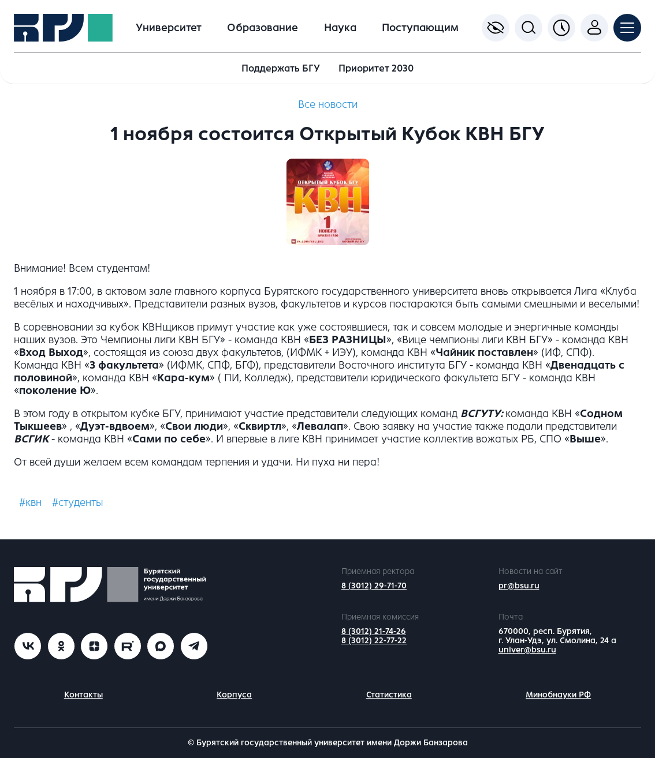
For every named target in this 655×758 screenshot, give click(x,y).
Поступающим (420, 27)
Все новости (328, 104)
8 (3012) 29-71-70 (374, 585)
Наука (340, 27)
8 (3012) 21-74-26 (373, 631)
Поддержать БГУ (280, 68)
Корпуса (234, 695)
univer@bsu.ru (527, 650)
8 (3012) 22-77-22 (374, 640)
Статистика (389, 695)
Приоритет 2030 (376, 68)
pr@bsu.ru (518, 585)
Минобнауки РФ (558, 695)
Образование (262, 27)
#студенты (77, 502)
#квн (30, 502)
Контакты (83, 695)
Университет (169, 27)
